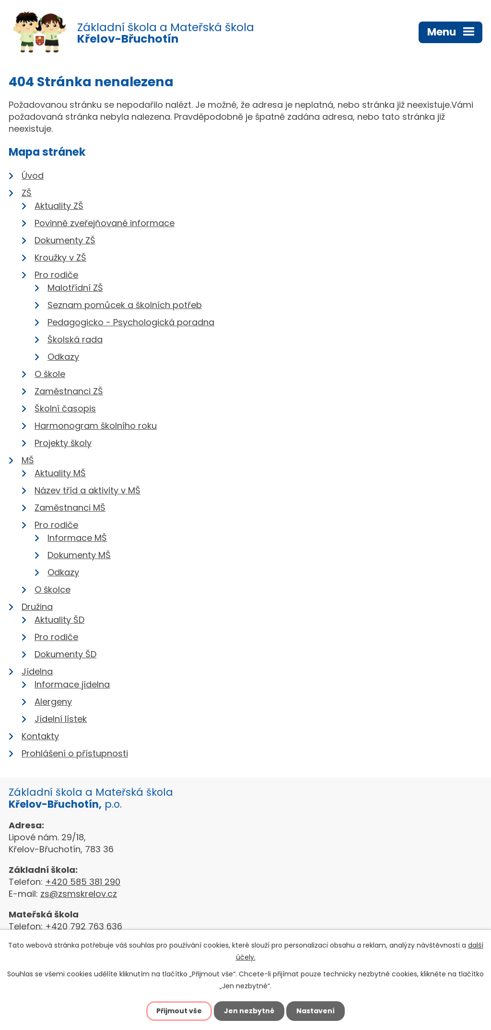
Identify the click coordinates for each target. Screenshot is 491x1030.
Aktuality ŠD (59, 620)
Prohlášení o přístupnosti (75, 753)
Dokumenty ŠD (65, 654)
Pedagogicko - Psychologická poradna (130, 322)
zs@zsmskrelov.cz (78, 894)
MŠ (28, 460)
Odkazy (63, 357)
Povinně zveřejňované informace (105, 223)
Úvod (33, 176)
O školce (52, 589)
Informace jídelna (72, 684)
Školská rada (75, 339)
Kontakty (40, 736)
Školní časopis (65, 408)
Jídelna (37, 671)
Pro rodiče (56, 275)
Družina (37, 607)
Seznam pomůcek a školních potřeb (124, 305)
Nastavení (315, 1011)
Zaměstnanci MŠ (70, 508)
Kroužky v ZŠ (60, 257)
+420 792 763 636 (83, 926)
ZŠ (27, 193)
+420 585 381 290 (82, 882)
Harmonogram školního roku (96, 426)
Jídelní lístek (61, 719)
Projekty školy (63, 443)
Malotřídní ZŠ (75, 288)
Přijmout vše (179, 1011)
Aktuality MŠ (60, 473)
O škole (50, 374)
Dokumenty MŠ (79, 555)
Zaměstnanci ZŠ (69, 391)
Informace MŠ (77, 538)
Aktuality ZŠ (59, 206)
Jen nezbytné (249, 1011)
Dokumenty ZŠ (65, 240)
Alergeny (53, 702)
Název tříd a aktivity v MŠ (87, 490)
